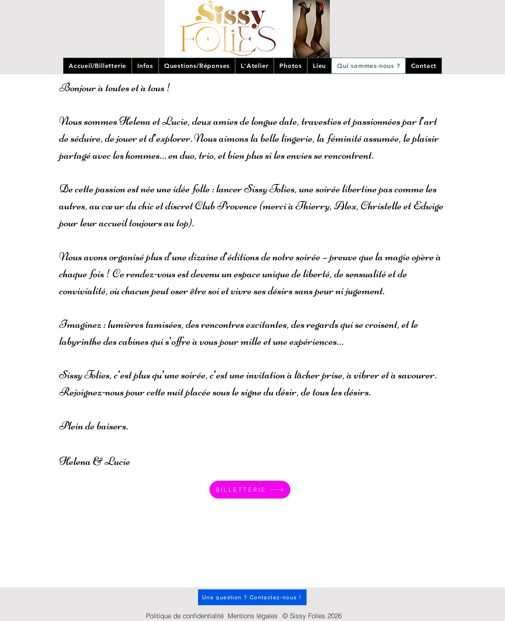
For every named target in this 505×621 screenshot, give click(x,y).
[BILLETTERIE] (249, 490)
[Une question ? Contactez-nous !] (252, 597)
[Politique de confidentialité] (184, 615)
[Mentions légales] (252, 615)
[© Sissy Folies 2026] (312, 615)
